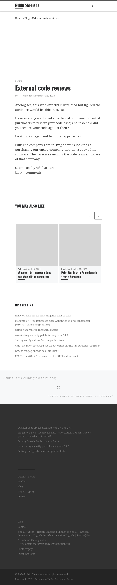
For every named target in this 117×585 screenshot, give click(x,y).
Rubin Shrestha (26, 476)
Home (18, 18)
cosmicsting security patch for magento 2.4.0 (41, 335)
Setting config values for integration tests (39, 340)
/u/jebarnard (45, 168)
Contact (22, 496)
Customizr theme (64, 579)
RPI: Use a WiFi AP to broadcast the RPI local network (47, 356)
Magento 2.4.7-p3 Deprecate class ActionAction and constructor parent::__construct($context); (52, 323)
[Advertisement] (59, 49)
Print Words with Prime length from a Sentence (79, 275)
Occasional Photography (32, 540)
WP (30, 579)
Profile (22, 481)
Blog (27, 18)
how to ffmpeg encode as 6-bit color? (37, 351)
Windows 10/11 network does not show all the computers (34, 275)
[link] (19, 172)
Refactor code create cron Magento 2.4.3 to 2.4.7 (43, 315)
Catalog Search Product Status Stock (36, 330)
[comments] (33, 172)
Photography (25, 549)
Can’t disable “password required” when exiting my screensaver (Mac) (57, 345)
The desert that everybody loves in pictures (45, 544)
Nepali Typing (26, 491)
